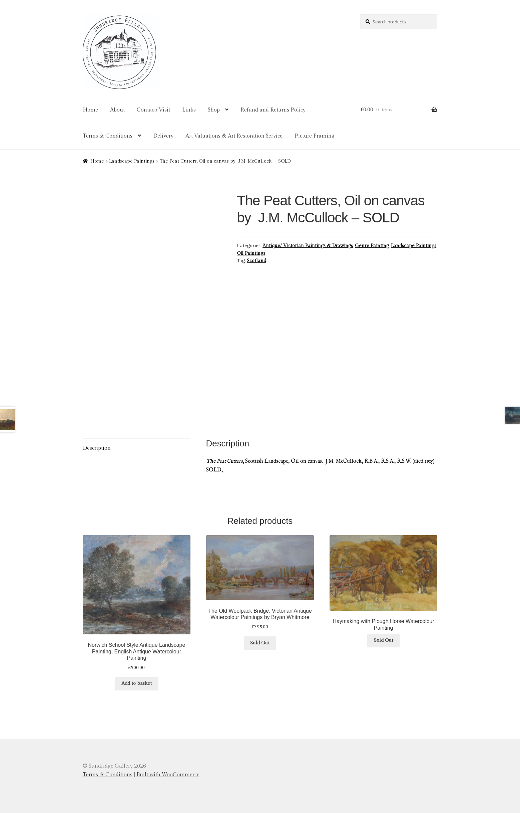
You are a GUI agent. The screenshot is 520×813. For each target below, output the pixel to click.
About (117, 110)
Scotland (256, 260)
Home (90, 110)
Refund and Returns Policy (273, 110)
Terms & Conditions (107, 136)
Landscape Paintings (131, 161)
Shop (214, 110)
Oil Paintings (251, 253)
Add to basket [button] (136, 683)
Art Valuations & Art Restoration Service (234, 136)
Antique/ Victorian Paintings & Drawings (308, 245)
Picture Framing (315, 136)
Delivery (163, 136)
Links (189, 110)
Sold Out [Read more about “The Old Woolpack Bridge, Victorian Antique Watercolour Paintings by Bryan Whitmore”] (260, 643)
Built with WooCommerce (167, 775)
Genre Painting (372, 245)
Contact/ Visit (153, 110)
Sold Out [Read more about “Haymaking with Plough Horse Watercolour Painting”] (383, 640)
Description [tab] (97, 448)
